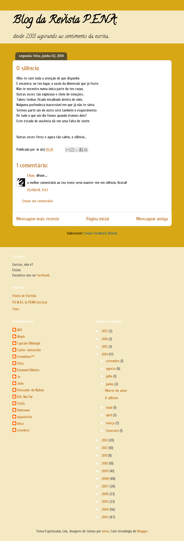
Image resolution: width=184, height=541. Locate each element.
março (110, 423)
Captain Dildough (28, 343)
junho (110, 384)
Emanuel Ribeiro (28, 370)
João (20, 383)
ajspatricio (24, 417)
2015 (105, 347)
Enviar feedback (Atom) (100, 233)
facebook (43, 275)
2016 (105, 339)
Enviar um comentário (37, 201)
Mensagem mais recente (37, 219)
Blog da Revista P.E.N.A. (65, 21)
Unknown (23, 410)
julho (110, 376)
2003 (105, 517)
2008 (105, 479)
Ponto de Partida (24, 296)
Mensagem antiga (152, 219)
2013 (105, 440)
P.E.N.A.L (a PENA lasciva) (29, 302)
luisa (20, 423)
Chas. (31, 175)
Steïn (21, 403)
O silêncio (111, 398)
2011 (104, 455)
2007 (105, 486)
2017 (105, 331)
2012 (105, 448)
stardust (23, 430)
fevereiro (113, 431)
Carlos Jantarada (29, 350)
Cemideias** (26, 357)
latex (105, 531)
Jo (18, 377)
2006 (105, 494)
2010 (105, 463)
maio (110, 407)
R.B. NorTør (25, 397)
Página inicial (97, 219)
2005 (105, 501)
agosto (111, 368)
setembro (113, 361)
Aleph (21, 336)
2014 (105, 354)
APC (20, 330)
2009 (105, 471)
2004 (105, 509)
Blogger (142, 531)
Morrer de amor (116, 390)
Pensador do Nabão (30, 390)
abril (109, 415)
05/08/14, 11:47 (37, 190)
